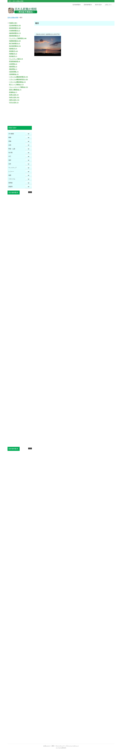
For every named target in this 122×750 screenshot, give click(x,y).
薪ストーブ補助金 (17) (16, 84)
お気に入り (108, 4)
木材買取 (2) (13, 64)
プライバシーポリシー (72, 746)
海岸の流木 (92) (14, 97)
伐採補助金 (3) (13, 74)
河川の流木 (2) (13, 102)
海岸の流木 (98, 4)
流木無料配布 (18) (15, 25)
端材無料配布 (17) (15, 33)
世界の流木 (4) (13, 95)
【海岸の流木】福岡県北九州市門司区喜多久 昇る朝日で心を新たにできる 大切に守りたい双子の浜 (47, 34)
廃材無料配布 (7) (14, 36)
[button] (31, 192)
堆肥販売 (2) (13, 54)
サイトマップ (60, 746)
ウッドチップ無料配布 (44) (17, 38)
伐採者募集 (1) (13, 72)
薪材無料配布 (88, 4)
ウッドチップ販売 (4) (16, 59)
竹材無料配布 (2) (14, 30)
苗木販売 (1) (13, 56)
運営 (53, 746)
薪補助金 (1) (13, 92)
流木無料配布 (77, 4)
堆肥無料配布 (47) (15, 41)
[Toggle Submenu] (28, 134)
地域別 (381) (13, 23)
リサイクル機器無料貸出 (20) (18, 79)
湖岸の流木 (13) (14, 100)
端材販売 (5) (13, 48)
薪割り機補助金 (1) (15, 90)
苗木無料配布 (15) (15, 46)
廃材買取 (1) (13, 69)
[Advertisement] (101, 10)
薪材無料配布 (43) (15, 28)
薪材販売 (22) (13, 51)
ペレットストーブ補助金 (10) (18, 87)
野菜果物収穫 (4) (14, 61)
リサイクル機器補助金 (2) (17, 82)
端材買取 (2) (13, 66)
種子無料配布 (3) (14, 43)
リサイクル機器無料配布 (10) (18, 77)
